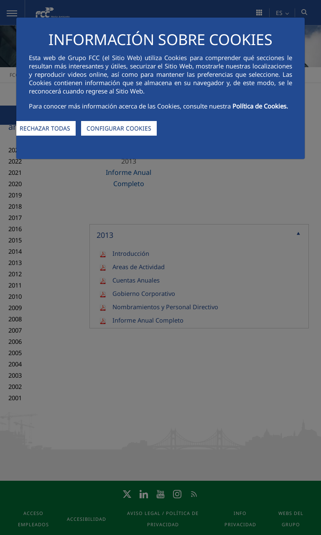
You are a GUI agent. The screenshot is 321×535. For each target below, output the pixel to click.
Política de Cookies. (260, 106)
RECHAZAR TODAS (45, 128)
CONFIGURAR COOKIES (119, 128)
